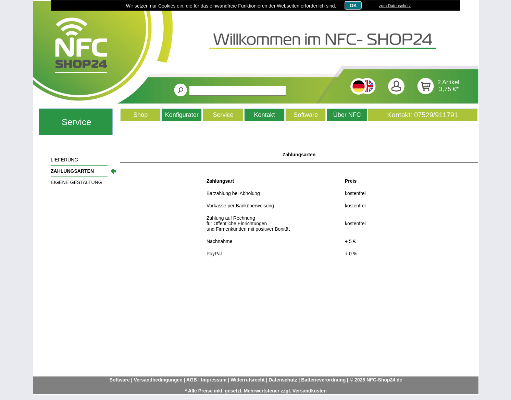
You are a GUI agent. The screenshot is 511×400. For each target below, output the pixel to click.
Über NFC (347, 114)
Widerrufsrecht (247, 380)
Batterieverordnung (323, 380)
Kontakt (264, 114)
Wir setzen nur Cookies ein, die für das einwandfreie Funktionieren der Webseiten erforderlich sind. (231, 6)
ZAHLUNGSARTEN (72, 171)
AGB (191, 380)
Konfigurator (182, 114)
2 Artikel (448, 82)
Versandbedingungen (158, 380)
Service (76, 122)
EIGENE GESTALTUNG (76, 182)
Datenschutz (283, 380)
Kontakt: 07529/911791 (422, 115)
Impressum (214, 380)
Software (306, 114)
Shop (140, 114)
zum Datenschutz (395, 5)
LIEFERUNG (64, 159)
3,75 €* (449, 89)
